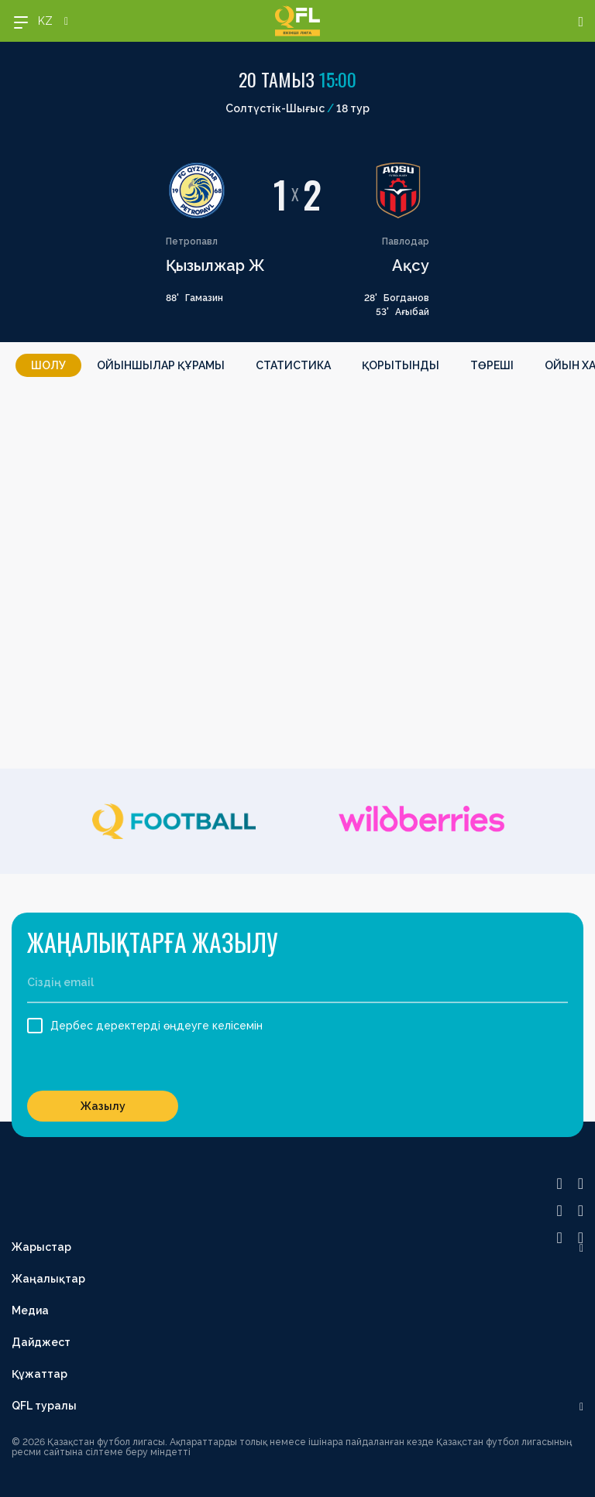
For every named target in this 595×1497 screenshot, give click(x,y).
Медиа (30, 1310)
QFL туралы (44, 1405)
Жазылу (103, 1106)
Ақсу (410, 265)
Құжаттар (39, 1374)
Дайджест (41, 1342)
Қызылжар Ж (215, 265)
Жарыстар (41, 1247)
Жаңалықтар (48, 1279)
